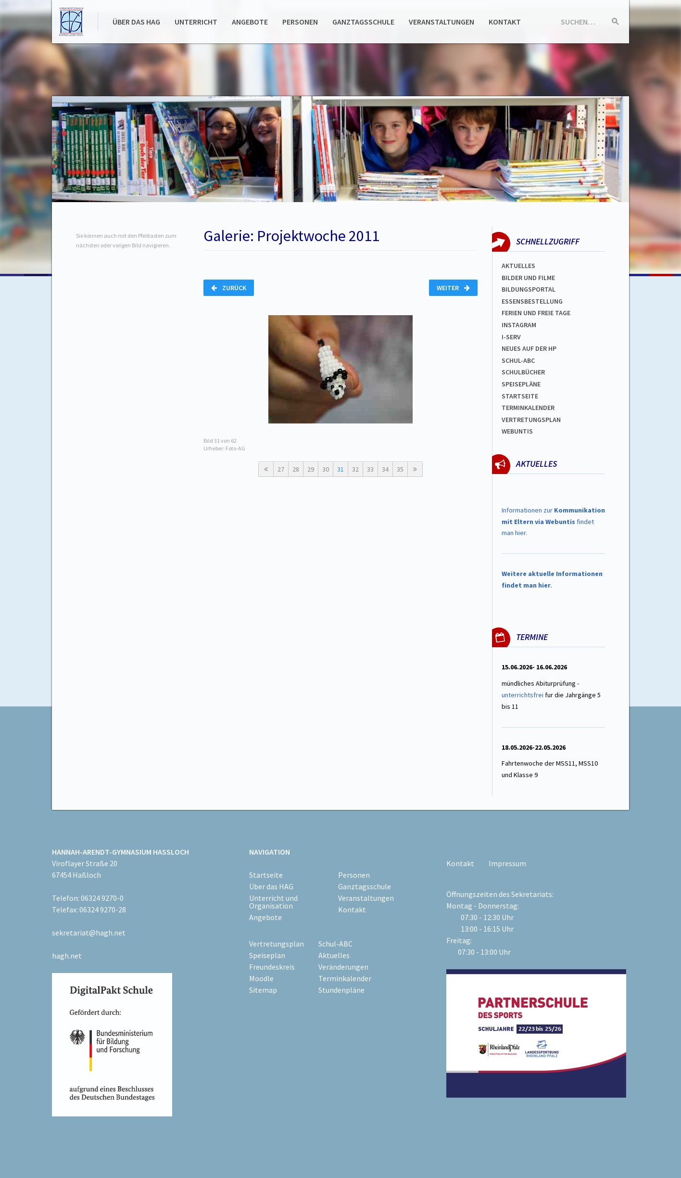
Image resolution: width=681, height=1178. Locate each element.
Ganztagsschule (363, 21)
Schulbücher (523, 372)
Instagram (519, 324)
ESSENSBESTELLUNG (532, 301)
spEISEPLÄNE (521, 384)
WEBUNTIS (517, 431)
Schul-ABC (335, 943)
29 (310, 469)
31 (340, 469)
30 (325, 469)
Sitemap (263, 990)
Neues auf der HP (529, 348)
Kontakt (505, 21)
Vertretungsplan (531, 419)
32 (355, 469)
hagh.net (67, 955)
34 (385, 469)
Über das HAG (136, 21)
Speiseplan (267, 955)
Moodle (261, 978)
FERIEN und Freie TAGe (536, 312)
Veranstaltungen (441, 21)
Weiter (453, 287)
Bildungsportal (528, 289)
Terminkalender (528, 407)
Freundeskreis (272, 967)
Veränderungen (343, 967)
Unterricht (196, 21)
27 (280, 469)
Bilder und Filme (528, 277)
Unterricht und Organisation (273, 901)
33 (370, 469)
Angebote (250, 21)
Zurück (228, 287)
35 (400, 469)
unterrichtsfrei (522, 695)
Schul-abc (518, 360)
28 (295, 469)
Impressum (507, 863)
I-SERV (511, 337)
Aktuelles (518, 265)
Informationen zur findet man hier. (553, 522)
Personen (300, 21)
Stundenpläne (341, 990)
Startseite (520, 396)
